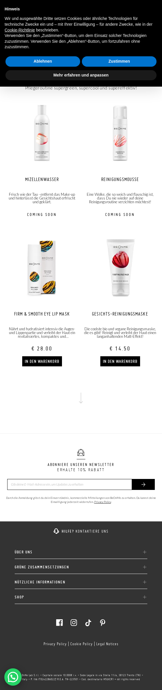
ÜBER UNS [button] (81, 552)
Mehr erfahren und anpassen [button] (80, 75)
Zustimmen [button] (119, 61)
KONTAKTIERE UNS (92, 531)
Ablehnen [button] (43, 61)
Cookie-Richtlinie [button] (20, 30)
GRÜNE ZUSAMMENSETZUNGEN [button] (81, 567)
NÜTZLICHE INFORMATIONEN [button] (81, 582)
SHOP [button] (81, 597)
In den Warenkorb (42, 361)
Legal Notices (107, 643)
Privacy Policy (102, 501)
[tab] (81, 550)
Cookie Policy (81, 643)
